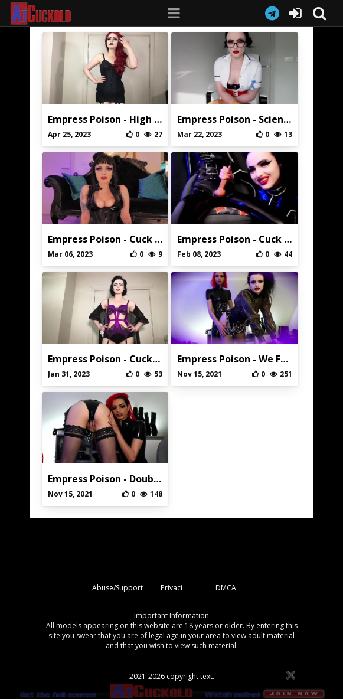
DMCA (225, 588)
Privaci (171, 588)
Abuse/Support (117, 588)
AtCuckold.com (51, 13)
